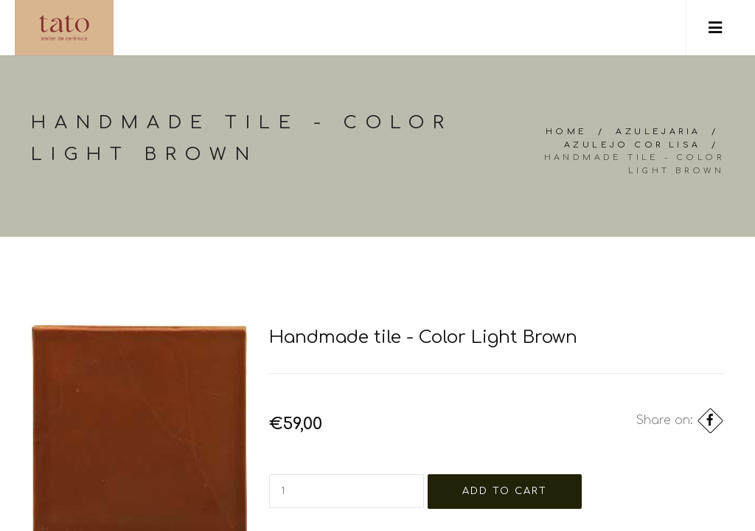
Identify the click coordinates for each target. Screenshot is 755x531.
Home (567, 131)
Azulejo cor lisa (632, 145)
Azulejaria (658, 131)
